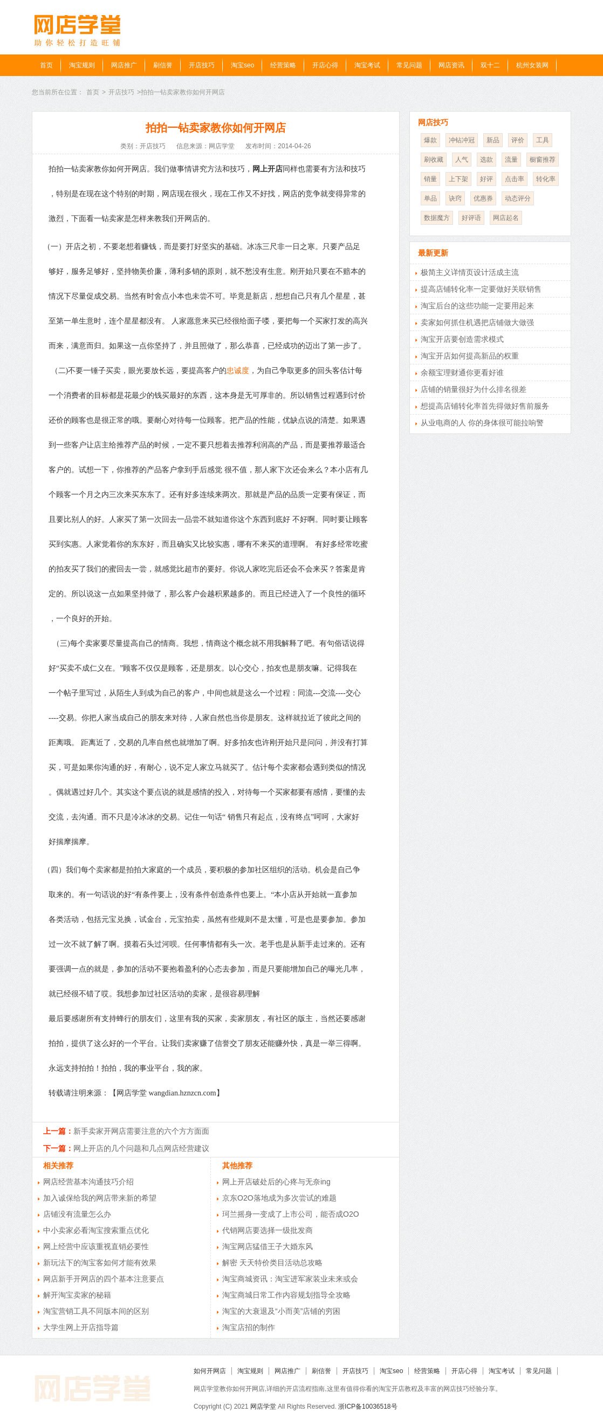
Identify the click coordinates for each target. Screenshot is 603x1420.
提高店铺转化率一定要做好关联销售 (481, 289)
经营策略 (283, 65)
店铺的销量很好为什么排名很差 (473, 389)
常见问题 (409, 65)
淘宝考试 (367, 65)
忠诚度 (238, 371)
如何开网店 (210, 1371)
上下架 (458, 179)
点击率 (514, 179)
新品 (492, 140)
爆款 (430, 140)
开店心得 (325, 65)
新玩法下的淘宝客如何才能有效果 (99, 1262)
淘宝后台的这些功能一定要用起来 (477, 305)
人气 (461, 159)
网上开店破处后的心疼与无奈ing (276, 1181)
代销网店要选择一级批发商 (267, 1230)
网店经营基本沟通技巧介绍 (88, 1181)
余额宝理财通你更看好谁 (462, 372)
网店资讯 (451, 65)
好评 (486, 179)
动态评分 (518, 198)
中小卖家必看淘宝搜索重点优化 (96, 1230)
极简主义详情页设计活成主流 (470, 272)
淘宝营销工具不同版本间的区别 (96, 1311)
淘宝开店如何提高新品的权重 (470, 355)
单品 (430, 198)
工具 (542, 140)
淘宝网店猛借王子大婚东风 (267, 1246)
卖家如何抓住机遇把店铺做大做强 (477, 322)
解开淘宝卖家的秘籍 (77, 1295)
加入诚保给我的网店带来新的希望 (99, 1198)
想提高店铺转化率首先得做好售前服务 (485, 406)
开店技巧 (202, 65)
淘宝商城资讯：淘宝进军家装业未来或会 (290, 1278)
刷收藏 (433, 159)
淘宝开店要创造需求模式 (462, 339)
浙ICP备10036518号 (367, 1406)
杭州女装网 (532, 65)
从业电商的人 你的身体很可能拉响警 (482, 422)
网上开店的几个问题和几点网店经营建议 (141, 1148)
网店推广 (124, 65)
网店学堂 (263, 1406)
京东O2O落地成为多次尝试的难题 (279, 1198)
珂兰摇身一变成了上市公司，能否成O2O (290, 1214)
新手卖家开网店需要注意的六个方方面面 (141, 1131)
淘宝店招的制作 (248, 1327)
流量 (511, 159)
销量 (430, 179)
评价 (517, 140)
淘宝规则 (82, 65)
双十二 (490, 65)
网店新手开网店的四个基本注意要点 (103, 1278)
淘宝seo (242, 65)
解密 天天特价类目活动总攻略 (272, 1262)
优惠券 (483, 198)
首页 (46, 65)
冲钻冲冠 (462, 140)
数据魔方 (437, 218)
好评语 (471, 218)
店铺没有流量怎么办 (77, 1214)
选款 (486, 159)
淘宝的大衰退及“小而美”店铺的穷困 (281, 1311)
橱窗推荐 (543, 159)
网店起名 (506, 218)
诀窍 (455, 198)
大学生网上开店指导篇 (81, 1327)
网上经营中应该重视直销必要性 (96, 1246)
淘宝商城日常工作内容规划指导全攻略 (286, 1295)
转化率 (546, 179)
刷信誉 (163, 65)
